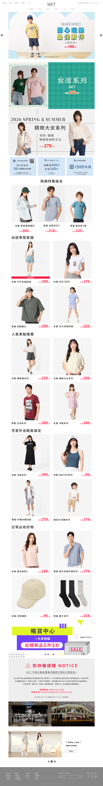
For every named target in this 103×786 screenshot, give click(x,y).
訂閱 (80, 776)
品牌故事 (8, 775)
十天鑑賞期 (17, 777)
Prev (2, 35)
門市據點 (23, 3)
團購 (10, 3)
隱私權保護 (37, 775)
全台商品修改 (18, 779)
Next (101, 35)
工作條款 (36, 779)
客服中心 (28, 777)
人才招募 (8, 779)
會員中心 (28, 775)
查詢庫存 (16, 3)
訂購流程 (17, 775)
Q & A (29, 3)
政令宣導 (36, 777)
